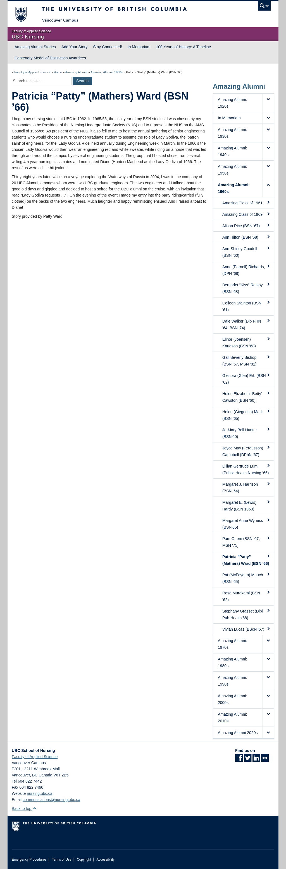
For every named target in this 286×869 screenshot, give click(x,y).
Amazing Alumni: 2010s (232, 717)
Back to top (24, 808)
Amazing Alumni (76, 72)
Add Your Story (74, 47)
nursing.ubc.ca (39, 793)
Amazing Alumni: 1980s (232, 662)
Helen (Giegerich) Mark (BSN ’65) (246, 415)
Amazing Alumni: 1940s (232, 151)
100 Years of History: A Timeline (183, 47)
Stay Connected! (107, 47)
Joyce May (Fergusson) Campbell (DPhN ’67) (246, 451)
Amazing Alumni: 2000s (232, 699)
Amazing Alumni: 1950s (232, 169)
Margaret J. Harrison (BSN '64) (246, 487)
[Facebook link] (239, 759)
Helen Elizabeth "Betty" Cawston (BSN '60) (246, 397)
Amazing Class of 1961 (246, 202)
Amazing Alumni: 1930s (232, 133)
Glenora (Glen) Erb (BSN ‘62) (246, 378)
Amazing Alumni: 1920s (232, 102)
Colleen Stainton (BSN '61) (246, 306)
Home (58, 72)
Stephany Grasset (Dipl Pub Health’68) (246, 614)
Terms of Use (62, 859)
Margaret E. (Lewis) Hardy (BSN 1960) (246, 505)
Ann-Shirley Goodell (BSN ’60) (246, 252)
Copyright (84, 859)
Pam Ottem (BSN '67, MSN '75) (246, 542)
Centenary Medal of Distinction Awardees (50, 58)
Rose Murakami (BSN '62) (246, 596)
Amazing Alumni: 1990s (232, 680)
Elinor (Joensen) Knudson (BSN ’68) (246, 342)
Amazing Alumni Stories (35, 47)
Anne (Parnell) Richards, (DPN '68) (246, 270)
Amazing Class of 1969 (246, 214)
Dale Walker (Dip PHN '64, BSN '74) (246, 324)
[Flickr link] (265, 759)
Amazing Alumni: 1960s (106, 72)
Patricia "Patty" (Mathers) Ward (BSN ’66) (246, 560)
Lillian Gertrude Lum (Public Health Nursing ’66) (246, 469)
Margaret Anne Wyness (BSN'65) (246, 523)
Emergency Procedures (29, 859)
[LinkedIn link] (256, 759)
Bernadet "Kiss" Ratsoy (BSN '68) (246, 288)
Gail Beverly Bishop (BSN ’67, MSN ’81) (246, 360)
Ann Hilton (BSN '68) (246, 236)
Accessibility (105, 859)
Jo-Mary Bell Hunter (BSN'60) (246, 433)
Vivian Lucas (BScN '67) (246, 628)
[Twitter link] (247, 759)
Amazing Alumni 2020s (238, 732)
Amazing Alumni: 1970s (232, 644)
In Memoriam (139, 47)
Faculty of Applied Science (32, 72)
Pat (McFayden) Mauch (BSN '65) (246, 578)
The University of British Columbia (25, 14)
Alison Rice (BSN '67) (246, 225)
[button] (268, 103)
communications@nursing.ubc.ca (51, 799)
